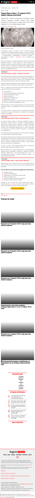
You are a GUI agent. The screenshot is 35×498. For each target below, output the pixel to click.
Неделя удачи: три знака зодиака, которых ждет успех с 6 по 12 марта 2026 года (16, 306)
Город (4, 454)
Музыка (13, 454)
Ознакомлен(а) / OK (10, 497)
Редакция (3, 470)
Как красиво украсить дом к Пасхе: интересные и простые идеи (19, 401)
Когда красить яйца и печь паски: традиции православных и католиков (18, 412)
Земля (4, 193)
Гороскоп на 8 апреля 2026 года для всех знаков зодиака (16, 251)
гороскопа (13, 184)
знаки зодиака (4, 195)
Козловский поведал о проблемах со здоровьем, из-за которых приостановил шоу (15, 362)
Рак (10, 193)
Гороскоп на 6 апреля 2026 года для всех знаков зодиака (16, 335)
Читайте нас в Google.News (18, 188)
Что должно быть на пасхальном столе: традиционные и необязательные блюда (18, 397)
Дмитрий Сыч (12, 26)
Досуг (7, 10)
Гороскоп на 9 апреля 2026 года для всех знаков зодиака (16, 224)
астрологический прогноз (25, 193)
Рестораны (18, 454)
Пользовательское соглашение (8, 478)
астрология (17, 193)
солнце (12, 193)
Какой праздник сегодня (5, 7)
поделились (18, 57)
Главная (2, 10)
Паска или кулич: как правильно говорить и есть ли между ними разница (18, 417)
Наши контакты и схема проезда (8, 473)
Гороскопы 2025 (15, 7)
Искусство (25, 454)
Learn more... (2, 497)
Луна (7, 193)
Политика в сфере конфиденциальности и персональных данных (15, 475)
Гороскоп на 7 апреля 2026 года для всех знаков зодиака (16, 279)
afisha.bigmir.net (29, 464)
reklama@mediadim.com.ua (25, 484)
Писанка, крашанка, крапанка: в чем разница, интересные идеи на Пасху (18, 406)
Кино (8, 454)
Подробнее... (28, 494)
